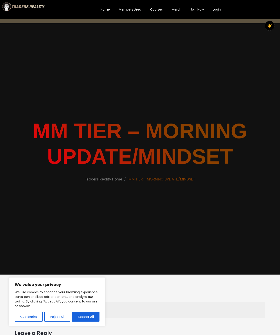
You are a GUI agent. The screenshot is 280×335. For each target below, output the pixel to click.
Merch (176, 9)
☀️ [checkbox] (269, 26)
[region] (57, 301)
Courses (156, 9)
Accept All (86, 317)
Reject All (57, 317)
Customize (28, 317)
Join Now (197, 9)
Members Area (130, 9)
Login (217, 9)
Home (105, 9)
